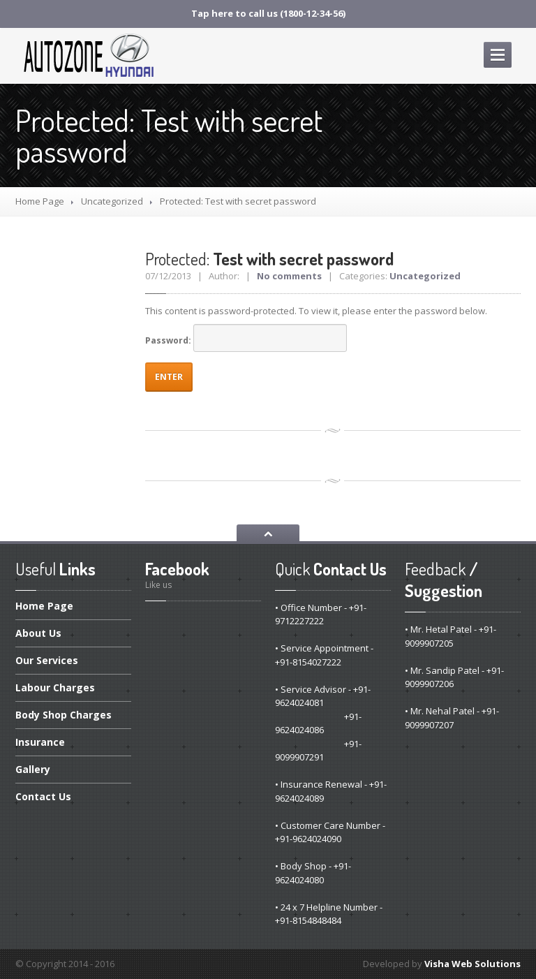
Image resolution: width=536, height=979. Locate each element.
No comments (289, 276)
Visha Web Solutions (472, 963)
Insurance (40, 742)
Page (44, 606)
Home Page (39, 201)
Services (46, 660)
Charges (55, 687)
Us (38, 633)
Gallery (32, 769)
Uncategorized (112, 201)
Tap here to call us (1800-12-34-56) (268, 13)
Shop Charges (63, 714)
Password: (246, 338)
